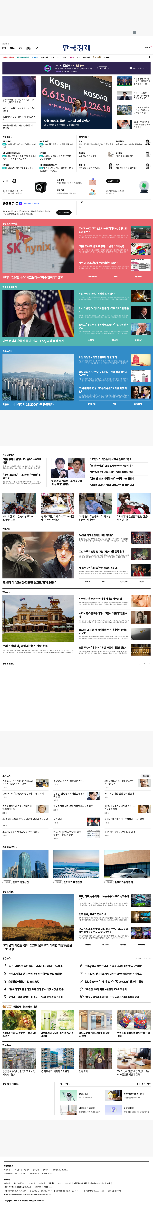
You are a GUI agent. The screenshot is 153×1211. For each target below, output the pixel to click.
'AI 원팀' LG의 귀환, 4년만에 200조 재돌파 (106, 989)
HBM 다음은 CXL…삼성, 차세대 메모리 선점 (19, 118)
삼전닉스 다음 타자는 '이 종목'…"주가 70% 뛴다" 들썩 (35, 997)
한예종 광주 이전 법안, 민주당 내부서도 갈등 (73, 806)
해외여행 (123, 944)
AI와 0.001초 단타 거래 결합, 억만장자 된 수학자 (119, 782)
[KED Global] (28, 48)
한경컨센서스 (92, 276)
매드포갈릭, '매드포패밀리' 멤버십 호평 (94, 1034)
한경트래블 (7, 891)
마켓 (138, 276)
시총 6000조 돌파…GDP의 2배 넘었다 (66, 121)
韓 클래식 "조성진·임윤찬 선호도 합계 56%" (29, 582)
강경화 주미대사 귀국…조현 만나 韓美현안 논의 (17, 808)
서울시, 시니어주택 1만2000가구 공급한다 (27, 404)
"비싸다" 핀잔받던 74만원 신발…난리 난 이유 (133, 518)
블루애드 (46, 1169)
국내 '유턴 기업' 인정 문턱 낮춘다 (119, 793)
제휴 (15, 1183)
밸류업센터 (138, 403)
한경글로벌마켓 (23, 57)
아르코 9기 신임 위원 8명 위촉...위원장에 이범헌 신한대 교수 (17, 782)
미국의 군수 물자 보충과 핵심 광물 (17, 167)
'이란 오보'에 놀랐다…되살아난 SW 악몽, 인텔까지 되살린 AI (56, 169)
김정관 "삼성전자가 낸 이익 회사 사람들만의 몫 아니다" (141, 95)
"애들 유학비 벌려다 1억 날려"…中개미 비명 (21, 460)
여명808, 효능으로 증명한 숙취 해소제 (133, 1034)
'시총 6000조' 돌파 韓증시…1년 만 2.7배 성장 (101, 246)
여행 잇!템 (141, 944)
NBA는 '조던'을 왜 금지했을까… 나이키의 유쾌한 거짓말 (103, 631)
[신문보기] (4, 48)
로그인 (148, 48)
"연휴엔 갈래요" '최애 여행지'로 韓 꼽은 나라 (112, 485)
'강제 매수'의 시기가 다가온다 (55, 1071)
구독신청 (16, 1169)
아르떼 (5, 528)
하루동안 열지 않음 (138, 68)
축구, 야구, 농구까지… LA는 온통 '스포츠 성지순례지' (104, 897)
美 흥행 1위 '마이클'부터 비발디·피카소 (98, 568)
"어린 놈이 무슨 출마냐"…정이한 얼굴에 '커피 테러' (95, 518)
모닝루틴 (86, 57)
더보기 (107, 57)
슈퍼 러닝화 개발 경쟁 (87, 156)
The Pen (6, 1045)
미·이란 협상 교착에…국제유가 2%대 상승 (19, 145)
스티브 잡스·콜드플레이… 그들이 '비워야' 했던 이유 (103, 615)
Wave (71, 57)
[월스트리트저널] (20, 48)
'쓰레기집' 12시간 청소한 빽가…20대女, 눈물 (18, 518)
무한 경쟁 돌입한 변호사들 (89, 167)
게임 (78, 57)
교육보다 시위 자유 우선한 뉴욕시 (129, 144)
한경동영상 (7, 663)
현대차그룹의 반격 (118, 882)
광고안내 (36, 1169)
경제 (52, 57)
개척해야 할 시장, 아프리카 (126, 167)
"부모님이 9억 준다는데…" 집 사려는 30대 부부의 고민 (112, 997)
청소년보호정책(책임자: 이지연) (101, 1183)
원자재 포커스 (44, 141)
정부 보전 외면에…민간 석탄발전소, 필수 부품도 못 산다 (141, 110)
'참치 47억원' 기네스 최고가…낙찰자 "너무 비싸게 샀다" (57, 518)
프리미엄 (98, 57)
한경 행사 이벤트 (10, 1083)
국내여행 (105, 944)
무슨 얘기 (57, 819)
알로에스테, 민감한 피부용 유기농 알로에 (57, 1034)
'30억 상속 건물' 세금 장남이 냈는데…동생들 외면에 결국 (133, 1072)
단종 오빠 (83, 1071)
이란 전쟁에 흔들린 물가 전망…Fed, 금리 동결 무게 (33, 341)
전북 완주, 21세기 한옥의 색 (92, 914)
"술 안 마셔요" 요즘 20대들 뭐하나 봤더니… (111, 465)
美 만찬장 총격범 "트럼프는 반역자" (69, 780)
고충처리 (26, 1169)
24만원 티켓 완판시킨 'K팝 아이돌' (96, 535)
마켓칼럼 (42, 153)
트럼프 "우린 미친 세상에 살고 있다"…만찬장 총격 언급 (103, 326)
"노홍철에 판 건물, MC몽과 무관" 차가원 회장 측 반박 (103, 390)
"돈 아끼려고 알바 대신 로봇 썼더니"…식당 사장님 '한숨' (36, 989)
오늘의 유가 (6, 141)
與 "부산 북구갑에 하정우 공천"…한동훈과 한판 (120, 808)
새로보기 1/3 (145, 776)
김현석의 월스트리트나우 (11, 153)
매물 (114, 403)
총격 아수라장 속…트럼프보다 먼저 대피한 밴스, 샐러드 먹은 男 (18, 101)
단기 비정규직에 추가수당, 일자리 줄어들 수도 (96, 145)
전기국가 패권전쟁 (67, 882)
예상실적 (91, 340)
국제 (65, 57)
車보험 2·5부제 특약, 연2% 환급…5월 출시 (21, 831)
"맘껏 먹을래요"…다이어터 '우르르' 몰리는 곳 (21, 476)
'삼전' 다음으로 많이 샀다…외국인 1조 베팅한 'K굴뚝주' (35, 966)
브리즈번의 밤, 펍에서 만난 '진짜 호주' (25, 646)
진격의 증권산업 (15, 882)
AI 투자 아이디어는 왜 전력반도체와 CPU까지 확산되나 (55, 157)
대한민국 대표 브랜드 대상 (25, 1006)
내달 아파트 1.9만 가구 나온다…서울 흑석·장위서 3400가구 (103, 373)
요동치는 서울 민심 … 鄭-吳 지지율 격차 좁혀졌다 (18, 126)
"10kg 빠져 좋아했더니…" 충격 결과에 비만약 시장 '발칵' (113, 966)
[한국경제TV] (12, 48)
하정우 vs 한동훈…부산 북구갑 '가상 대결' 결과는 (66, 482)
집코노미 (34, 57)
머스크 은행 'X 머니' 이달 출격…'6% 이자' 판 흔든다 (104, 310)
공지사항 (64, 1083)
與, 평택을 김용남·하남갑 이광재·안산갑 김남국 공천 (25, 820)
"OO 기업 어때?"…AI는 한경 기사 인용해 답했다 (18, 109)
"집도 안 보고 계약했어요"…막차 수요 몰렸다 (112, 478)
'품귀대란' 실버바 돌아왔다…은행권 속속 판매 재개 (142, 124)
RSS (59, 1183)
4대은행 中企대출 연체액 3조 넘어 (120, 831)
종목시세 (114, 340)
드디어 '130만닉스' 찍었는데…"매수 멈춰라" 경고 (32, 277)
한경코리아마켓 (8, 57)
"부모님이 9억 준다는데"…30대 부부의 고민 (111, 472)
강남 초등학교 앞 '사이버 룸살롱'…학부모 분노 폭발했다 (35, 973)
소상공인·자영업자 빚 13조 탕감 (23, 981)
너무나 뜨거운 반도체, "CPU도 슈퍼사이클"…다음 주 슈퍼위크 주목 (19, 157)
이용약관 (68, 1183)
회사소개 (7, 1169)
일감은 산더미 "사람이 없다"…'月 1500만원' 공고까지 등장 (114, 981)
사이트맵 (42, 1183)
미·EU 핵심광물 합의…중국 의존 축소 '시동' (56, 145)
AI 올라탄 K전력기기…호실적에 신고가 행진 (124, 819)
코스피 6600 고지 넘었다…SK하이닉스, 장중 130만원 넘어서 (103, 230)
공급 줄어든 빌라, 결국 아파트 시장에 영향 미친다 (18, 1072)
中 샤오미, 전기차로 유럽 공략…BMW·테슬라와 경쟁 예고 (113, 973)
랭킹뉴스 (6, 958)
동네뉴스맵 (92, 403)
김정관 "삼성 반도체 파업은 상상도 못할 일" (68, 795)
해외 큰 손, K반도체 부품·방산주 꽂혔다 (98, 262)
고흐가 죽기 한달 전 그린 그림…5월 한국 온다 (101, 551)
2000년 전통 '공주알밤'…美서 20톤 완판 (18, 1034)
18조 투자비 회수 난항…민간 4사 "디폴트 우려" (23, 793)
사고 (149, 1083)
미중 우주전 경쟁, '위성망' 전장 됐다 (96, 293)
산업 (58, 57)
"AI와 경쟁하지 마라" (124, 156)
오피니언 (44, 57)
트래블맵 (88, 944)
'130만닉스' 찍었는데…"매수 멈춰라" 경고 (110, 459)
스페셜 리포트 (8, 847)
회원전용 (6, 136)
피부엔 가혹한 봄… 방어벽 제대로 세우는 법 (100, 598)
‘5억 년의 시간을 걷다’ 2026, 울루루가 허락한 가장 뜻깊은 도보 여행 (37, 947)
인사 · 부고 (141, 1083)
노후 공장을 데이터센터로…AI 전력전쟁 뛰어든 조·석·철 (142, 81)
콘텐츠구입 (21, 1183)
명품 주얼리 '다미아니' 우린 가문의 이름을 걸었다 (103, 647)
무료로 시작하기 (63, 212)
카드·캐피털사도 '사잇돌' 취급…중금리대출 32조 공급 (68, 833)
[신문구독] (36, 48)
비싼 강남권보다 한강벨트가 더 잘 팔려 (98, 357)
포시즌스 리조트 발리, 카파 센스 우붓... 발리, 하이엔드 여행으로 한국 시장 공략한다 (103, 930)
